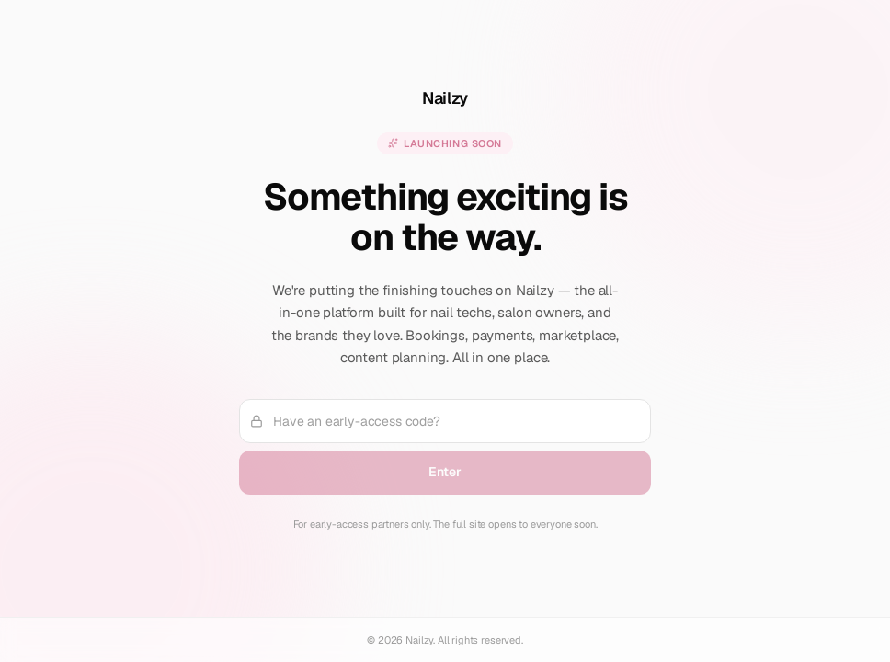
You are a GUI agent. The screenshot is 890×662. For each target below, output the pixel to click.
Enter (444, 471)
